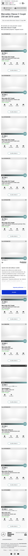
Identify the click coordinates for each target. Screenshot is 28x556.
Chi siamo (22, 550)
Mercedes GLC (14, 515)
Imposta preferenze (18, 287)
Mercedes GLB (14, 349)
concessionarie (6, 539)
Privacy (5, 550)
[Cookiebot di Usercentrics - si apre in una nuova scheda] (20, 262)
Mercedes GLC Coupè (14, 59)
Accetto (14, 292)
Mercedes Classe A (14, 432)
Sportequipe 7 (14, 390)
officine (20, 539)
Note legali (16, 550)
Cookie (10, 550)
